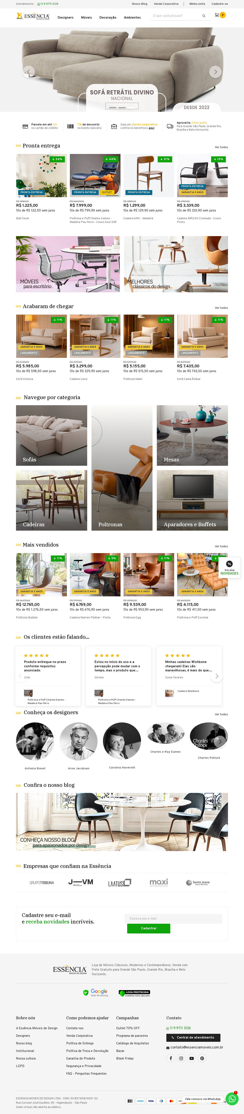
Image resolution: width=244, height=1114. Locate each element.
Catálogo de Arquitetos (132, 1030)
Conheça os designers (51, 709)
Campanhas (127, 1005)
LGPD (20, 1053)
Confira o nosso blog (49, 779)
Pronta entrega (41, 142)
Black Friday (125, 1045)
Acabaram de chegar (48, 303)
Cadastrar (201, 915)
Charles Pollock (209, 741)
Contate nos (74, 1015)
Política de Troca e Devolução (87, 1038)
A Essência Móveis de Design (37, 1015)
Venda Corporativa (166, 4)
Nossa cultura (26, 1045)
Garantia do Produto (80, 1045)
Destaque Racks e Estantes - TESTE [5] (192, 497)
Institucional (25, 1038)
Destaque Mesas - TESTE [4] (192, 432)
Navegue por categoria (52, 394)
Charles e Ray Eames (165, 741)
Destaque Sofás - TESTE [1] (51, 432)
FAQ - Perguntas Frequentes (86, 1061)
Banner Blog (122, 817)
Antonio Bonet (35, 741)
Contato (173, 1005)
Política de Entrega (79, 1030)
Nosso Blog (139, 4)
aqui (151, 125)
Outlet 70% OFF (128, 1015)
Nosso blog (24, 1030)
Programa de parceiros (132, 1023)
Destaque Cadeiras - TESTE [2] (51, 497)
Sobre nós (25, 1005)
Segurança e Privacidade (83, 1053)
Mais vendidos (41, 541)
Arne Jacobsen (78, 741)
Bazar (120, 1038)
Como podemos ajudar (87, 1005)
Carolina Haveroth (122, 741)
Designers (23, 1023)
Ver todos (221, 144)
